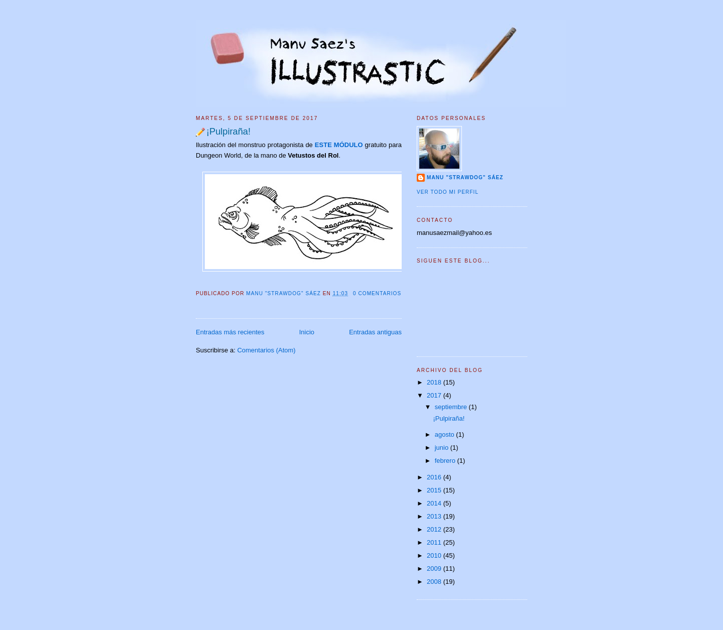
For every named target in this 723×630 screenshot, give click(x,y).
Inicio (306, 332)
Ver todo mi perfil (447, 192)
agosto (445, 434)
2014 (435, 503)
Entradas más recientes (230, 332)
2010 (435, 555)
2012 (435, 529)
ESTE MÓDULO (339, 145)
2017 (435, 395)
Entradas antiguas (375, 332)
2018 (435, 382)
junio (442, 447)
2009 (435, 568)
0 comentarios (377, 293)
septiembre (452, 407)
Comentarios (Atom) (266, 350)
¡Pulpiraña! (228, 132)
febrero (446, 460)
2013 (435, 516)
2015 (435, 490)
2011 (435, 542)
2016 (435, 477)
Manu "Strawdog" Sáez (284, 293)
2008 (435, 581)
